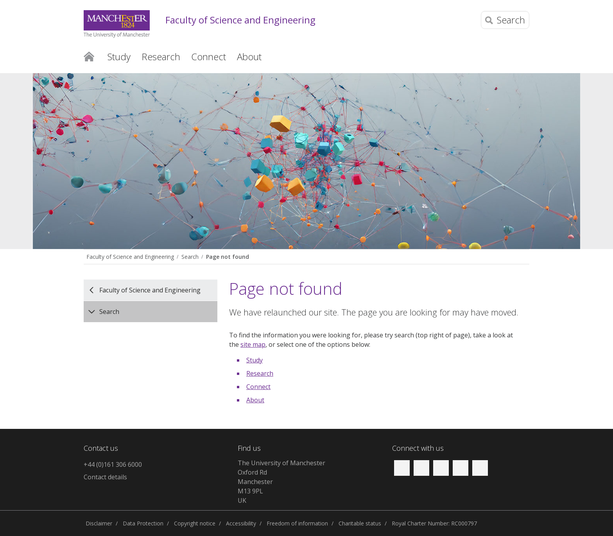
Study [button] (119, 56)
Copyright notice (194, 523)
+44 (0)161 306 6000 (113, 464)
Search (190, 256)
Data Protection (143, 523)
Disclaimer (99, 523)
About (255, 400)
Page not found (227, 256)
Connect (258, 386)
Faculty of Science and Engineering (240, 20)
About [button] (249, 56)
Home (89, 56)
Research (259, 373)
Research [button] (161, 56)
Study (254, 360)
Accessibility (241, 523)
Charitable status (360, 523)
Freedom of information (297, 523)
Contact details (105, 477)
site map (252, 344)
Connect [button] (208, 56)
